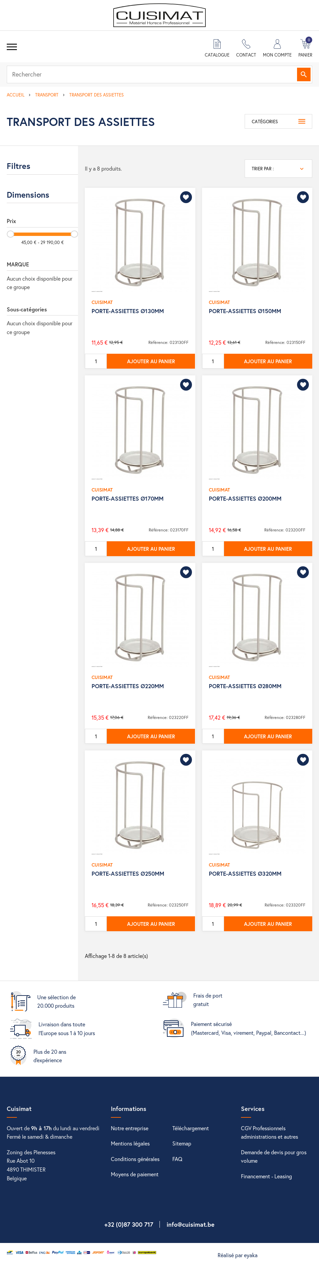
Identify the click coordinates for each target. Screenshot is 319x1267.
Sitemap (181, 1143)
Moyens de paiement (134, 1174)
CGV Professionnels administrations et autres (269, 1132)
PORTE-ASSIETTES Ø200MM (245, 498)
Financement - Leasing (266, 1176)
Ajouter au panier (151, 361)
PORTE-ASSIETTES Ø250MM (128, 873)
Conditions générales (135, 1158)
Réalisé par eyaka (237, 1255)
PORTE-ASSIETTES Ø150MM (245, 311)
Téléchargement (190, 1128)
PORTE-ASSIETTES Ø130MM (128, 311)
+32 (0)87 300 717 (128, 1224)
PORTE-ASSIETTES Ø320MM (245, 873)
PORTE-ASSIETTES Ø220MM (128, 686)
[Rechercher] (159, 74)
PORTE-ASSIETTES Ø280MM (245, 686)
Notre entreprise (129, 1128)
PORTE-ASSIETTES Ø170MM (128, 498)
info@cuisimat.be (191, 1224)
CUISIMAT (102, 302)
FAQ (177, 1158)
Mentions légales (130, 1143)
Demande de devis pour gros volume (273, 1156)
